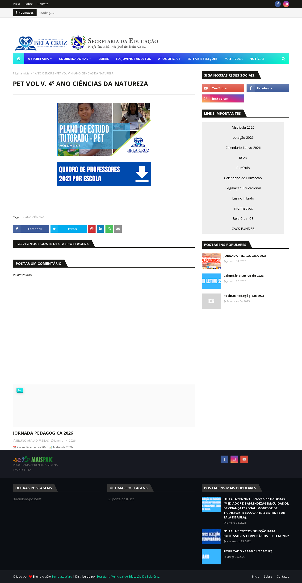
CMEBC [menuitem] (103, 59)
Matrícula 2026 (243, 127)
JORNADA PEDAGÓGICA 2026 (43, 433)
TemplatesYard (62, 577)
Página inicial (21, 73)
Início (16, 4)
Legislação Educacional (243, 188)
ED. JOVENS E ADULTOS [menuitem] (133, 59)
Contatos (283, 577)
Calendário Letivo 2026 (243, 147)
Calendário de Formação (243, 178)
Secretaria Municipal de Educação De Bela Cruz (128, 577)
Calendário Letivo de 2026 (243, 275)
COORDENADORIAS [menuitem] (73, 59)
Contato (43, 4)
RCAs (243, 157)
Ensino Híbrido (243, 198)
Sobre (29, 4)
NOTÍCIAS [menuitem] (257, 59)
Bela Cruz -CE (243, 218)
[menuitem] (18, 58)
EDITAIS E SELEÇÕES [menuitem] (203, 59)
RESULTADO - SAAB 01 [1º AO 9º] (247, 551)
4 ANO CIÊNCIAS (43, 73)
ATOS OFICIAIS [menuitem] (169, 59)
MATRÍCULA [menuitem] (234, 59)
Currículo (243, 168)
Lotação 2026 (243, 137)
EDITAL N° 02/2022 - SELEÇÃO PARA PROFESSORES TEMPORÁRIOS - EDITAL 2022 (256, 533)
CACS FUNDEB (243, 228)
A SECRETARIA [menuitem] (38, 59)
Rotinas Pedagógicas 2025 (243, 296)
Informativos (243, 208)
